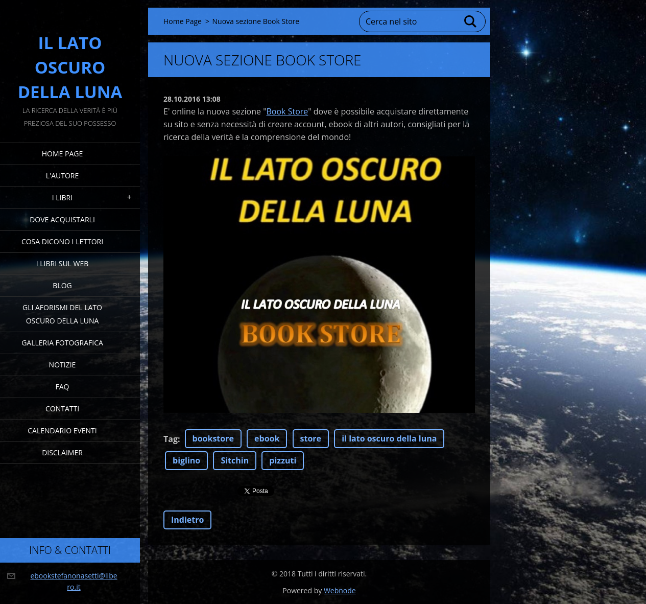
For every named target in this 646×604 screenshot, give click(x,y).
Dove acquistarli (62, 219)
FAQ (62, 386)
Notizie (62, 364)
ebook (266, 438)
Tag (170, 439)
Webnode (340, 590)
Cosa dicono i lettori (62, 241)
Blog (62, 285)
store (311, 438)
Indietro (187, 519)
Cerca (470, 21)
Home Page (62, 153)
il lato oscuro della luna (389, 438)
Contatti (62, 408)
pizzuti (282, 460)
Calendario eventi (62, 430)
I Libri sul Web (62, 263)
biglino (186, 460)
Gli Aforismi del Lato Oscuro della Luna (62, 314)
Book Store (287, 111)
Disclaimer (62, 452)
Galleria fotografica (62, 342)
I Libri (62, 197)
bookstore (213, 438)
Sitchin (235, 460)
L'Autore (62, 175)
